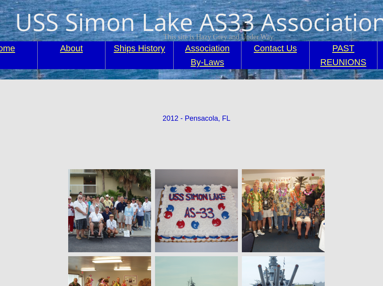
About (71, 48)
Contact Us (275, 48)
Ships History (139, 48)
